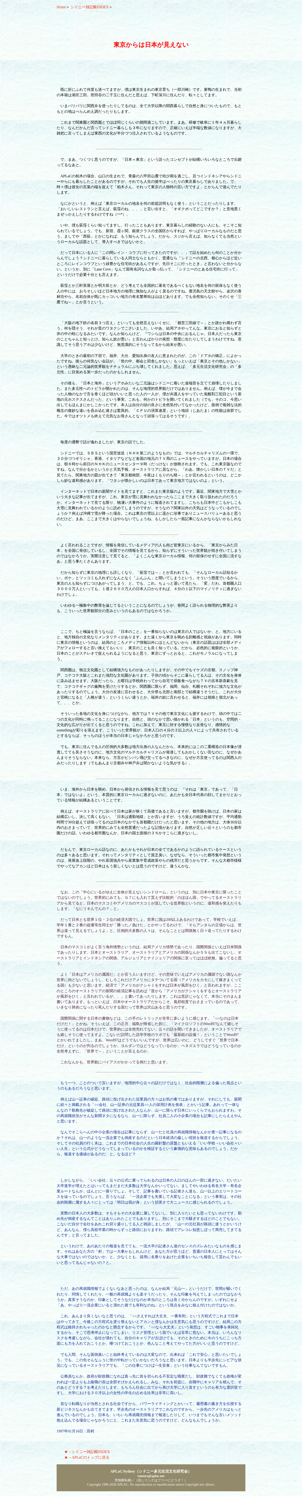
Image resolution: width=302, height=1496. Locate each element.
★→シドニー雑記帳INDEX (87, 1452)
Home (61, 7)
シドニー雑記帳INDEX (90, 7)
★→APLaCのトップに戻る (86, 1457)
